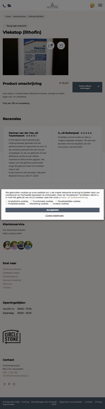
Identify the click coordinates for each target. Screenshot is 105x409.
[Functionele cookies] (31, 201)
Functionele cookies (43, 201)
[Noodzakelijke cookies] (56, 201)
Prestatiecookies (16, 204)
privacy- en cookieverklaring (73, 197)
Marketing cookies (39, 204)
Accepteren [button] (52, 210)
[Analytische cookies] (6, 201)
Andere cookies (61, 204)
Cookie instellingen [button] (54, 216)
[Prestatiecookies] (6, 204)
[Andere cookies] (51, 204)
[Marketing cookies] (28, 204)
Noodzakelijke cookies (69, 201)
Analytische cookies (18, 201)
